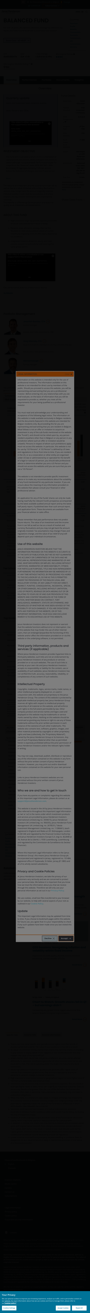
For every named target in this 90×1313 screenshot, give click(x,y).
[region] (45, 1302)
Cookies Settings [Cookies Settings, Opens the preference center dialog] (9, 1308)
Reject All (79, 1308)
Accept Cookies (63, 1308)
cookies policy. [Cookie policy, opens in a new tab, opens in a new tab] (10, 1303)
